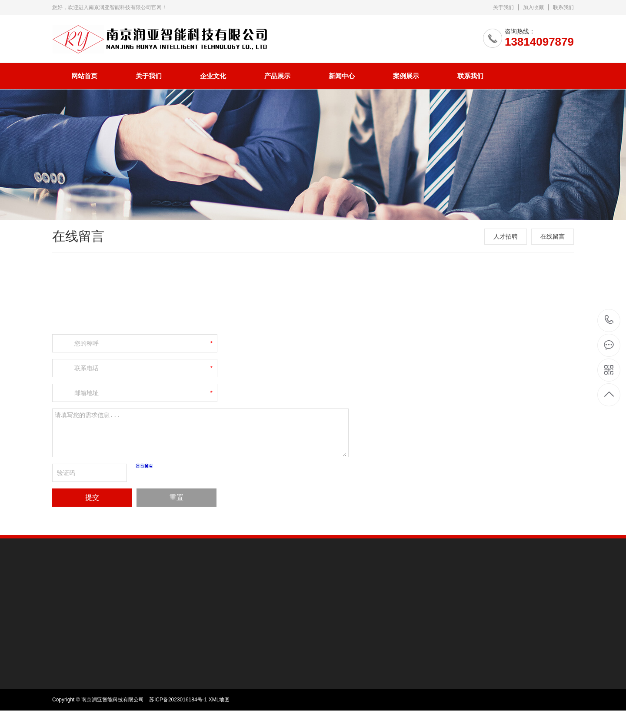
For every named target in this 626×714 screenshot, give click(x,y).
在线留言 (552, 236)
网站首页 (84, 76)
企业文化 (213, 76)
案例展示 (406, 76)
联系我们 (563, 7)
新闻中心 (342, 76)
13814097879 (609, 320)
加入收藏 (533, 7)
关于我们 (503, 7)
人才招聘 (505, 236)
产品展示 (277, 76)
